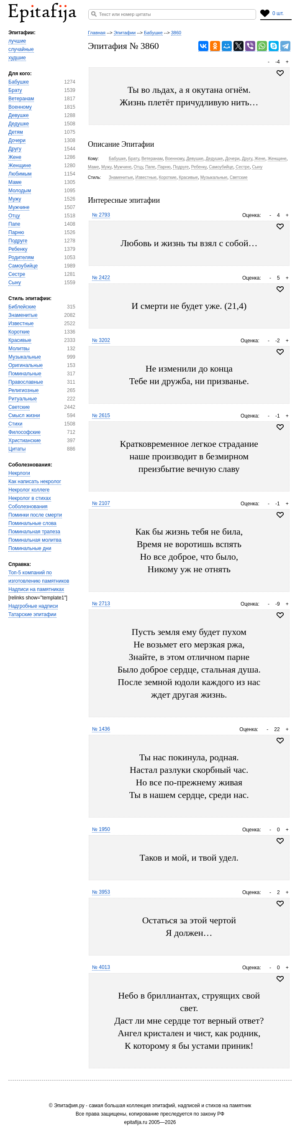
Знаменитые (23, 315)
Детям (15, 132)
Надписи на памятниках (36, 589)
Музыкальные (24, 357)
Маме (15, 182)
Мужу (14, 199)
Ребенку (17, 249)
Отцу (14, 216)
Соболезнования (28, 507)
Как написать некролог (34, 481)
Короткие (19, 332)
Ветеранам (21, 99)
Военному (20, 107)
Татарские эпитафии (32, 614)
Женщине (19, 165)
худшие (17, 58)
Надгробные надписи (33, 606)
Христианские (24, 440)
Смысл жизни (24, 415)
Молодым (19, 191)
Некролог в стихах (29, 498)
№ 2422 (101, 277)
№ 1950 (101, 829)
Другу (14, 149)
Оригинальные (25, 365)
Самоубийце (23, 266)
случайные (21, 49)
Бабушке (18, 82)
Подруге (17, 241)
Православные (25, 382)
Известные (20, 323)
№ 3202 (101, 340)
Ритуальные (22, 399)
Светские (19, 407)
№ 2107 (101, 503)
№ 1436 (101, 729)
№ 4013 (101, 967)
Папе (14, 224)
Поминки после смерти (35, 515)
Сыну (14, 282)
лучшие (17, 41)
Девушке (18, 115)
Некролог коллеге (28, 490)
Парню (16, 232)
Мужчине (18, 207)
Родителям (21, 257)
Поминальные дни (29, 548)
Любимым (20, 174)
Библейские (22, 307)
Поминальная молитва (35, 540)
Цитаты (17, 449)
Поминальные (24, 374)
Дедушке (18, 124)
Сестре (16, 274)
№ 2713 (101, 603)
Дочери (17, 140)
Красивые (19, 340)
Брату (15, 90)
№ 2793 (101, 215)
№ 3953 (101, 892)
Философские (24, 432)
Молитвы (19, 349)
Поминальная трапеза (34, 532)
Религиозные (23, 390)
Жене (14, 157)
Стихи (15, 424)
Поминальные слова (32, 523)
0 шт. (278, 13)
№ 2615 (101, 415)
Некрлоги (19, 473)
